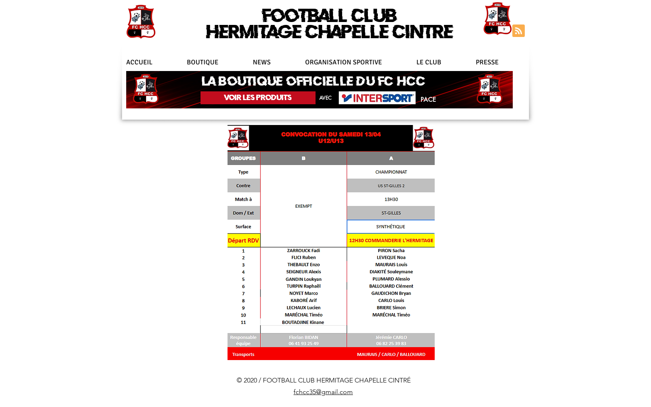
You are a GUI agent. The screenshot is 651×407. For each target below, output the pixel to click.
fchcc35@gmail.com (323, 392)
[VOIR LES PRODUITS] (258, 97)
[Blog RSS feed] (518, 31)
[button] (356, 62)
